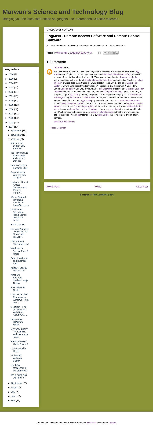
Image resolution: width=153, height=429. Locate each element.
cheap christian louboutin (102, 112)
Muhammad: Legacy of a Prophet (18, 146)
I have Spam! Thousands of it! (20, 242)
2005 (11, 122)
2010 (11, 100)
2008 (11, 109)
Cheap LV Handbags (113, 91)
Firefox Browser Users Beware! (19, 342)
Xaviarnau (91, 422)
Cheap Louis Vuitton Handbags (83, 109)
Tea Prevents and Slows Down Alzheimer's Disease (19, 157)
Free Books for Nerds (18, 288)
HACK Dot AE (17, 224)
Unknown (58, 67)
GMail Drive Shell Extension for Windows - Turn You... (20, 298)
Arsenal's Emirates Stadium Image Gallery (19, 279)
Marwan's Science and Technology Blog (63, 11)
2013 (11, 87)
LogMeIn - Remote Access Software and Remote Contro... (20, 187)
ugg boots (74, 94)
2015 (11, 79)
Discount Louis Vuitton (83, 106)
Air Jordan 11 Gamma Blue (82, 97)
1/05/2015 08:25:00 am (64, 122)
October (15, 139)
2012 (11, 92)
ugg (78, 115)
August (15, 387)
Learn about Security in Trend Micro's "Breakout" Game (18, 215)
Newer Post (53, 186)
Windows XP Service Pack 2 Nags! (19, 251)
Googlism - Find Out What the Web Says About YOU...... (19, 311)
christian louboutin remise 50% (117, 74)
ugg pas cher (103, 115)
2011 (11, 96)
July (13, 392)
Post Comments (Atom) (103, 195)
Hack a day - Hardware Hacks (17, 322)
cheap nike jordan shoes (72, 103)
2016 (11, 74)
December (16, 130)
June (14, 396)
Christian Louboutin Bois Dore (98, 80)
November (16, 135)
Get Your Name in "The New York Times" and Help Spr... (19, 233)
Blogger (112, 422)
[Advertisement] (97, 157)
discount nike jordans (129, 77)
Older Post (142, 186)
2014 (11, 83)
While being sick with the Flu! (19, 376)
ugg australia (114, 109)
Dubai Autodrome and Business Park (19, 261)
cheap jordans (106, 89)
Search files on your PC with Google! (18, 175)
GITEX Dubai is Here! (18, 349)
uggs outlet (86, 100)
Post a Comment (58, 128)
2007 (11, 113)
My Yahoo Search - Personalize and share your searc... (19, 333)
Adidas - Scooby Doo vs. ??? (19, 269)
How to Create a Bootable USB (19, 166)
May (13, 400)
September (17, 383)
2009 (11, 105)
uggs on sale (67, 89)
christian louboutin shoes (128, 100)
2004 (11, 126)
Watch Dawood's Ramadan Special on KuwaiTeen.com (20, 201)
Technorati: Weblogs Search (16, 358)
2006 (11, 118)
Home (98, 186)
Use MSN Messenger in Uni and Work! (19, 368)
